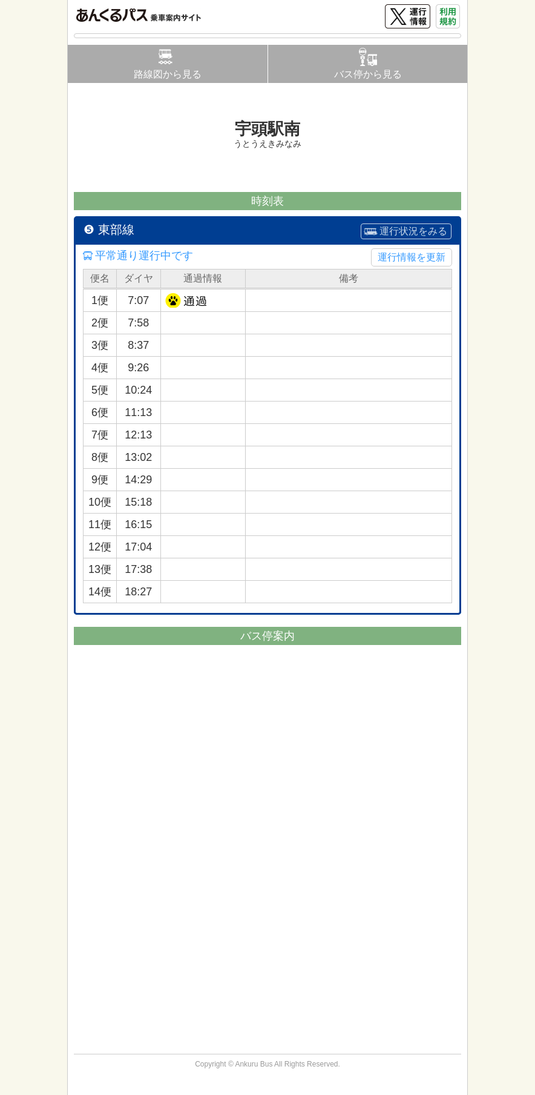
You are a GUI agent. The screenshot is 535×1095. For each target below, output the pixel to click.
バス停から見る (368, 74)
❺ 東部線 (109, 229)
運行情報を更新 (411, 257)
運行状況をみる (413, 231)
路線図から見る (168, 74)
